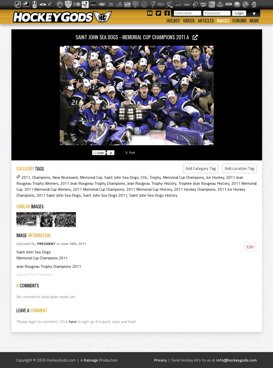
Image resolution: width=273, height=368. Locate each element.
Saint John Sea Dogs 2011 (105, 195)
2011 (25, 177)
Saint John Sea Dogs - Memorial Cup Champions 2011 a (137, 37)
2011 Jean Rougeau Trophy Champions (92, 183)
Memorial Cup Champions (183, 177)
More (254, 20)
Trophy (155, 177)
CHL (144, 177)
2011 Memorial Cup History (149, 189)
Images (223, 20)
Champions (41, 177)
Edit (250, 246)
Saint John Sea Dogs (121, 177)
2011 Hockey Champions (194, 189)
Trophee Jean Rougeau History (203, 183)
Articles (206, 20)
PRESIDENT (46, 243)
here (72, 321)
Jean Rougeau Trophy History (151, 183)
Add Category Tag (201, 168)
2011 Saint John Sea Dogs (58, 195)
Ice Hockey (215, 177)
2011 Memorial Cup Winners (47, 189)
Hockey (173, 20)
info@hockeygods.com (236, 360)
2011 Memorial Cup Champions (98, 189)
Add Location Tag (239, 168)
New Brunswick (65, 177)
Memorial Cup (91, 177)
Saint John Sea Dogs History (153, 195)
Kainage (91, 360)
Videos (189, 20)
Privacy (160, 360)
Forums (240, 20)
